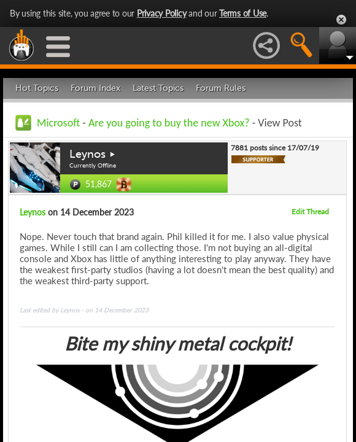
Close (341, 20)
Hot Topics (36, 88)
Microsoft (58, 123)
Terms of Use (242, 13)
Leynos (87, 154)
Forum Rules (221, 88)
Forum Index (95, 88)
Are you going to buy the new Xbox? (169, 123)
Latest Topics (158, 88)
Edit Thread (310, 211)
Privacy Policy (162, 13)
